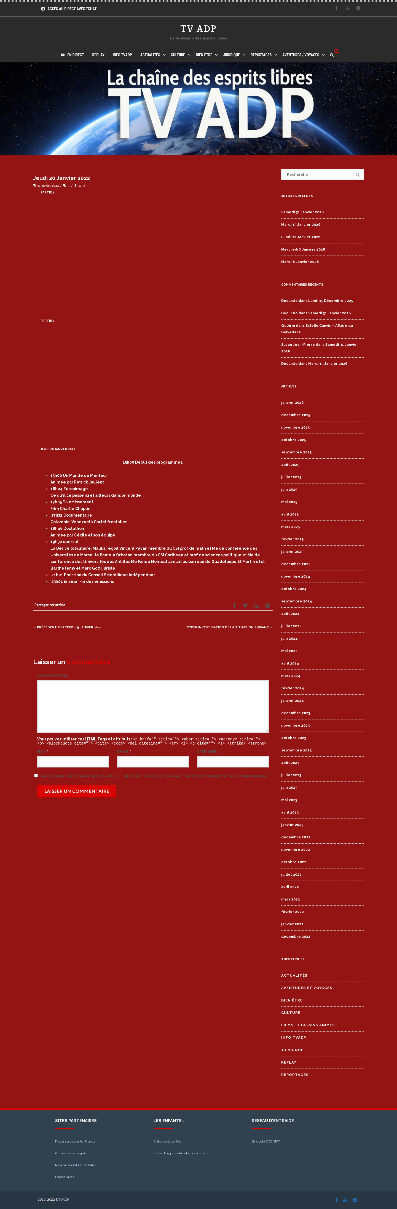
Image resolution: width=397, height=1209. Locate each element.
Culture (178, 55)
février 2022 (292, 912)
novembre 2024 (295, 576)
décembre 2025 (295, 415)
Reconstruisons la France (75, 1141)
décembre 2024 (296, 564)
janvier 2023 (292, 825)
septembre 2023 (296, 750)
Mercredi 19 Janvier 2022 (71, 627)
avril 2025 (290, 514)
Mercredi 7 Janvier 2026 (303, 249)
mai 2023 (289, 800)
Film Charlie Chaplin (70, 508)
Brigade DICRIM (266, 1141)
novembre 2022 (295, 849)
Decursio (289, 301)
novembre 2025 (295, 427)
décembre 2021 (295, 936)
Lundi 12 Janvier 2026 (300, 237)
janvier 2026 (292, 402)
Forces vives (64, 1177)
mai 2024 (289, 651)
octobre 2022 (293, 862)
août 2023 (290, 763)
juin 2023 (289, 787)
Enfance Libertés (167, 1141)
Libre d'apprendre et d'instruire (179, 1153)
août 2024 (290, 614)
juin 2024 (289, 638)
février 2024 (292, 688)
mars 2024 (290, 676)
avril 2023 (290, 812)
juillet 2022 (291, 874)
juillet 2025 (291, 477)
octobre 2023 (293, 738)
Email (123, 751)
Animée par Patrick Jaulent (77, 482)
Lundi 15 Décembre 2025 (330, 301)
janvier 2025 (292, 551)
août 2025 (290, 465)
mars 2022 (290, 899)
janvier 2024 (292, 700)
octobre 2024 (294, 589)
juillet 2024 (291, 626)
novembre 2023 (295, 725)
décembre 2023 (295, 713)
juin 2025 (289, 489)
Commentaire (52, 675)
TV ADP (198, 28)
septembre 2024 (296, 601)
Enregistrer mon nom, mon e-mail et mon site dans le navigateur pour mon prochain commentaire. (154, 775)
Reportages (261, 55)
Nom (42, 751)
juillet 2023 (291, 775)
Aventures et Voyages (306, 988)
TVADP (64, 1199)
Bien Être (204, 55)
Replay (98, 55)
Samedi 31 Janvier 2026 (302, 212)
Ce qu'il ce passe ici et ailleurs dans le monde (95, 495)
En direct (72, 55)
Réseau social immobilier (75, 1165)
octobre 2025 (293, 440)
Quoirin (288, 325)
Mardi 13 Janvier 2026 (300, 224)
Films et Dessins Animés (308, 1025)
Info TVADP (122, 55)
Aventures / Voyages (300, 55)
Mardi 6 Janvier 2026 (300, 262)
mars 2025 (290, 527)
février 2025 (292, 539)
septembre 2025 (296, 452)
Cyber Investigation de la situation (225, 627)
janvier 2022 (292, 924)
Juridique (231, 55)
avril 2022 (290, 887)
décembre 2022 (295, 837)
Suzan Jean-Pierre (298, 344)
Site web (207, 751)
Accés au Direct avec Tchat (69, 9)
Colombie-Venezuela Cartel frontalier (88, 522)
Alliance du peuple (70, 1153)
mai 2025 (289, 502)
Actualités (150, 55)
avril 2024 (290, 663)
